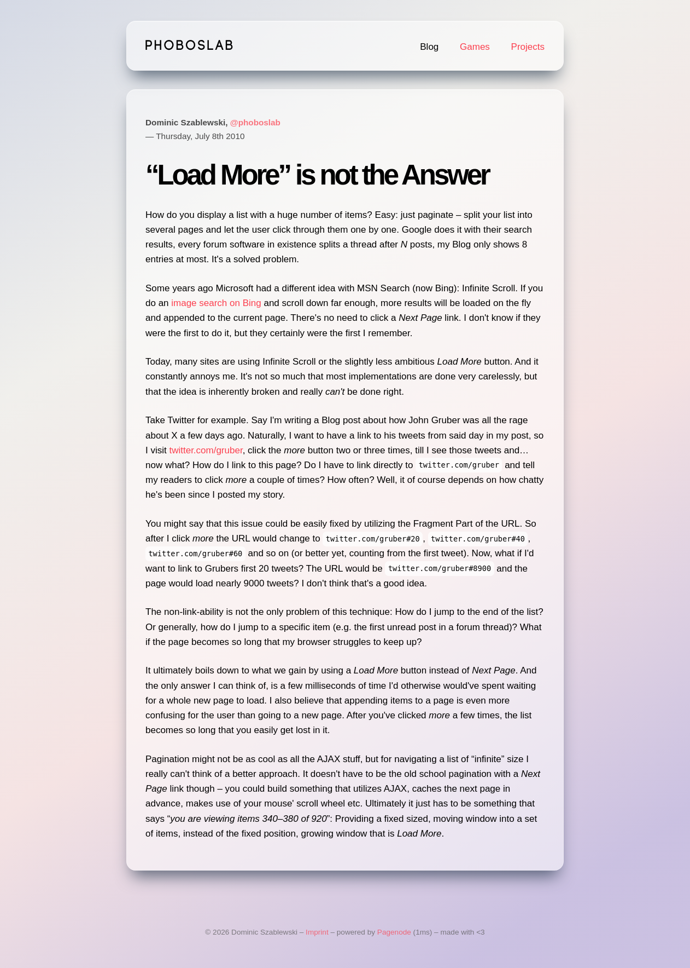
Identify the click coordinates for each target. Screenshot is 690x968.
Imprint (317, 932)
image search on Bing (216, 303)
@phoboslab (255, 122)
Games (475, 47)
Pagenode (394, 932)
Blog (429, 47)
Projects (528, 47)
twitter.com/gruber (205, 450)
